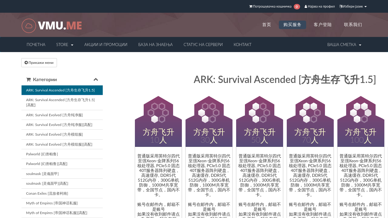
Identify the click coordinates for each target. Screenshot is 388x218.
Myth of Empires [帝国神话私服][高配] (56, 212)
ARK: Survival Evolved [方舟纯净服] (54, 115)
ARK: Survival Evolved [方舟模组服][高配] (59, 144)
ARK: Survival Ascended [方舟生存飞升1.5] (60, 90)
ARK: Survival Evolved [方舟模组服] (54, 134)
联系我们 (353, 24)
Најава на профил (320, 6)
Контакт (243, 44)
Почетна (36, 44)
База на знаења (155, 44)
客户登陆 (323, 24)
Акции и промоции (105, 44)
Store (64, 44)
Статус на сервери (203, 44)
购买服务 (292, 24)
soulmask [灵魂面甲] (42, 173)
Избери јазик (353, 6)
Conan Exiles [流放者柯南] (47, 193)
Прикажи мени (39, 62)
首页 (266, 24)
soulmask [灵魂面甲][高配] (47, 183)
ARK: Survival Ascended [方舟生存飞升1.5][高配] (60, 102)
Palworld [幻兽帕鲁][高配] (46, 163)
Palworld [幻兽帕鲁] (42, 154)
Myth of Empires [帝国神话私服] (52, 203)
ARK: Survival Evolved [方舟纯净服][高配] (59, 124)
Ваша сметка (344, 44)
